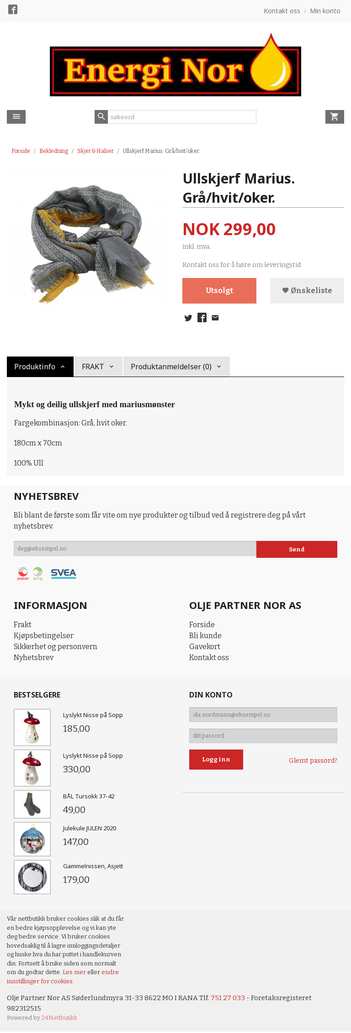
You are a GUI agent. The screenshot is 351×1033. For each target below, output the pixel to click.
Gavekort (204, 646)
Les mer (75, 972)
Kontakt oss (209, 657)
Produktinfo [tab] (34, 367)
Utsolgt (219, 291)
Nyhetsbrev (33, 657)
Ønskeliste (307, 291)
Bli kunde (205, 635)
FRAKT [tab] (93, 367)
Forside (20, 151)
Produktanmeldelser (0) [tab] (171, 367)
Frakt (23, 624)
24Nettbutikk (59, 1019)
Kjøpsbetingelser (44, 635)
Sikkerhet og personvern (55, 646)
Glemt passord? (313, 767)
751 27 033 (234, 998)
